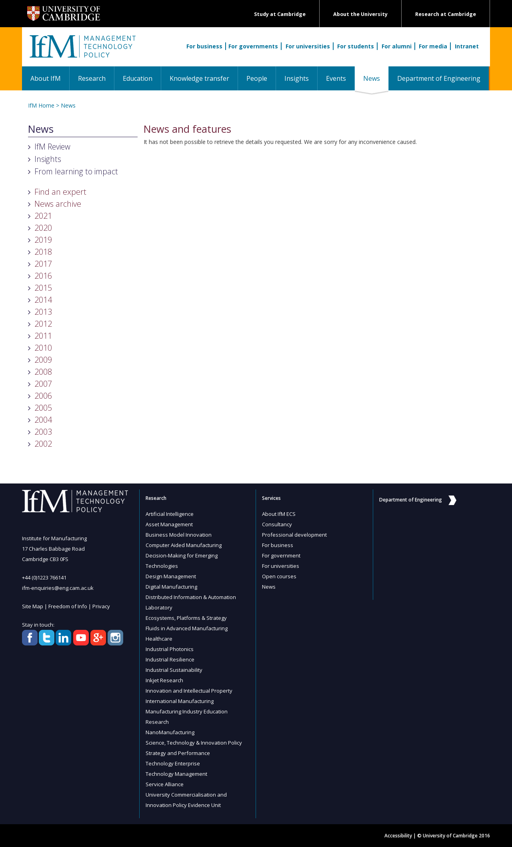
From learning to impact (76, 171)
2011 (43, 335)
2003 (43, 431)
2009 (43, 359)
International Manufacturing (180, 701)
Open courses (279, 576)
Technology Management (176, 773)
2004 (43, 419)
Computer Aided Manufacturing (184, 545)
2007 (43, 383)
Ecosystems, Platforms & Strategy (186, 617)
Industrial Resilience (170, 659)
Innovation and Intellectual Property (189, 690)
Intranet (467, 46)
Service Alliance (165, 784)
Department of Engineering (438, 78)
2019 (43, 239)
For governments (253, 46)
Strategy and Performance (178, 753)
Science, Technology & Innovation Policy (194, 742)
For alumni (397, 46)
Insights (296, 78)
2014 (43, 299)
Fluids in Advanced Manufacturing (187, 628)
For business (204, 46)
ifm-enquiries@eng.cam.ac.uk (58, 587)
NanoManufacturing (170, 732)
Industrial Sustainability (174, 669)
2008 (43, 371)
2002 (43, 443)
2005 (43, 407)
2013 (43, 311)
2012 (43, 323)
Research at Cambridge (445, 14)
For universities (308, 46)
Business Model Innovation (179, 534)
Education (137, 78)
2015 (43, 287)
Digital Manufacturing (171, 586)
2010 (43, 347)
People (256, 78)
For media (433, 46)
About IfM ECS (279, 513)
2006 (43, 395)
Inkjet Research (164, 680)
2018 (43, 251)
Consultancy (277, 524)
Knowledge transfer (199, 78)
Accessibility (398, 835)
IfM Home (41, 105)
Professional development (294, 534)
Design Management (171, 576)
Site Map (32, 606)
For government (281, 555)
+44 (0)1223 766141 (44, 577)
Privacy (101, 606)
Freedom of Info (67, 606)
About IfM (45, 78)
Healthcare (159, 638)
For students (355, 46)
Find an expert (60, 191)
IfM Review (52, 146)
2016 (43, 275)
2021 (43, 215)
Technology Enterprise (173, 763)
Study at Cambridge (280, 14)
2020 (43, 227)
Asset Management (169, 524)
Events (336, 78)
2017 (43, 263)
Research (92, 78)
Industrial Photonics (170, 649)
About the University (360, 14)
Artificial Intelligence (170, 513)
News (375, 78)
